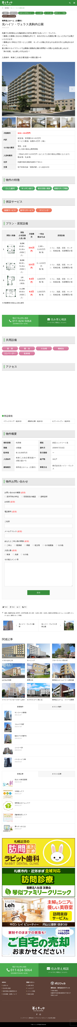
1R (30, 613)
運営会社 (31, 1018)
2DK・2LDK (43, 613)
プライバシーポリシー (41, 1018)
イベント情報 (31, 991)
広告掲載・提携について (10, 994)
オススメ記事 (56, 774)
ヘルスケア (30, 988)
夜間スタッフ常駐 (60, 13)
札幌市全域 (13, 13)
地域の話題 (30, 994)
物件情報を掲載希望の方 (10, 991)
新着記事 (20, 774)
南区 (5, 13)
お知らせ (5, 985)
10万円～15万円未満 (9, 16)
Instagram (40, 1014)
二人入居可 (39, 13)
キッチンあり (49, 13)
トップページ (23, 1018)
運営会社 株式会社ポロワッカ (60, 988)
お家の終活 (30, 985)
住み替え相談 (7, 988)
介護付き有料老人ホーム (26, 13)
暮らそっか (34, 1024)
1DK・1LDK (35, 613)
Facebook (37, 1014)
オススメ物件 (56, 707)
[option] (38, 89)
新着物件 (20, 707)
